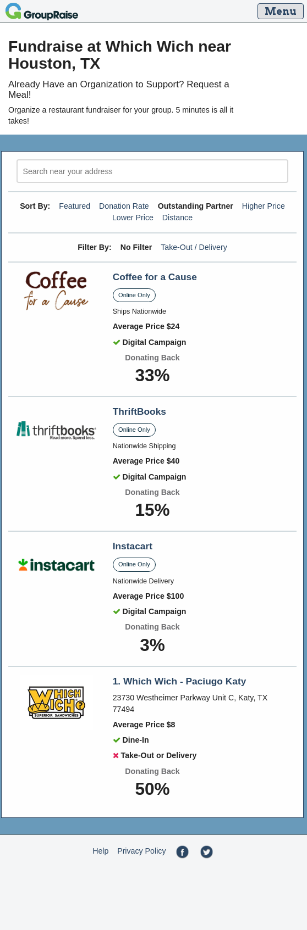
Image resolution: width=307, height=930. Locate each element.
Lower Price (133, 217)
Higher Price (263, 206)
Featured (74, 206)
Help (100, 851)
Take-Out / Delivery (194, 247)
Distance (177, 217)
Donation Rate (124, 206)
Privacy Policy (141, 851)
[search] (152, 171)
